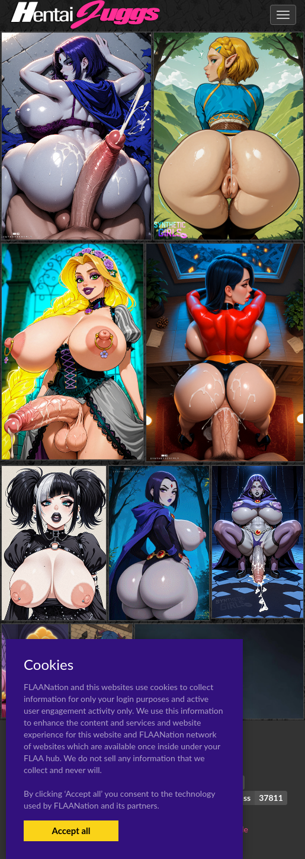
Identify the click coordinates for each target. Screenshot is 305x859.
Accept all (71, 830)
